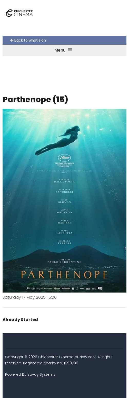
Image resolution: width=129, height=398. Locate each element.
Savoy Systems (41, 374)
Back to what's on (28, 40)
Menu (63, 50)
